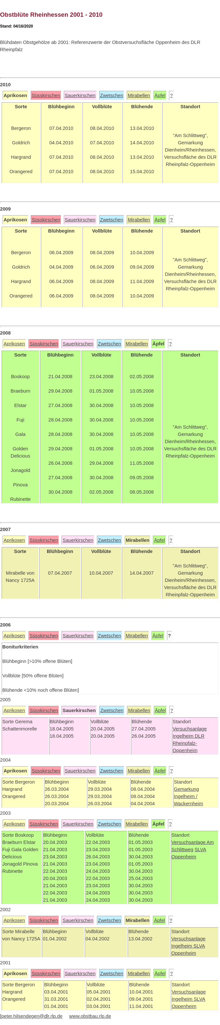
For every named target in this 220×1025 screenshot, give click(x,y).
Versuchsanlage (190, 728)
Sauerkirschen (80, 95)
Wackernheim (188, 803)
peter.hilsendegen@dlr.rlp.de (32, 1016)
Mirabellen (139, 95)
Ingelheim (184, 736)
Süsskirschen (46, 95)
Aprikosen (14, 343)
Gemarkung (186, 789)
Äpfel (160, 95)
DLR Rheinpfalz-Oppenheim (188, 743)
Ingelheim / (185, 796)
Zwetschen (111, 95)
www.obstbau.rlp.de (90, 1016)
